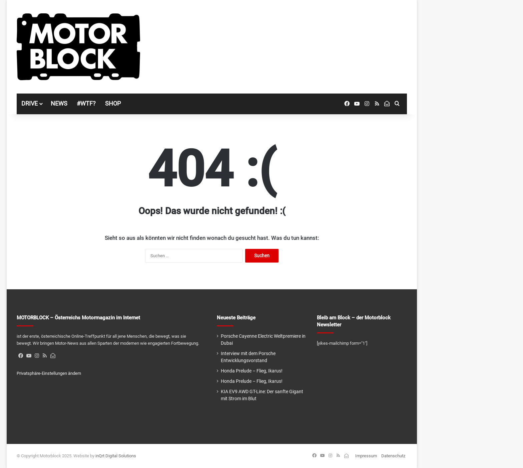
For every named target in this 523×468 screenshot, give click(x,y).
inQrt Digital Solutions (115, 455)
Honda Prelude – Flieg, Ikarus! (252, 370)
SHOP (113, 103)
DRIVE (29, 103)
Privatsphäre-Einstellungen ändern (49, 373)
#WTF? (86, 103)
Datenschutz (393, 455)
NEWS (59, 103)
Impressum (366, 455)
